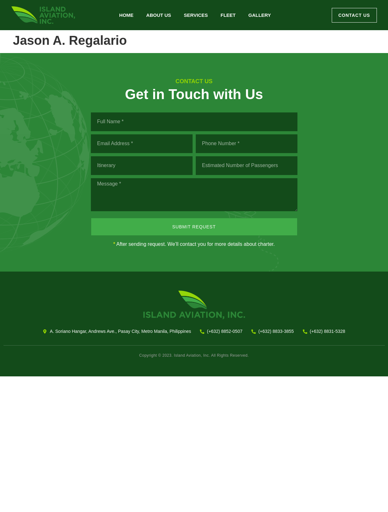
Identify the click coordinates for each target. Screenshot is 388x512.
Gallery (259, 15)
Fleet (228, 15)
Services (196, 15)
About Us (158, 15)
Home (126, 15)
